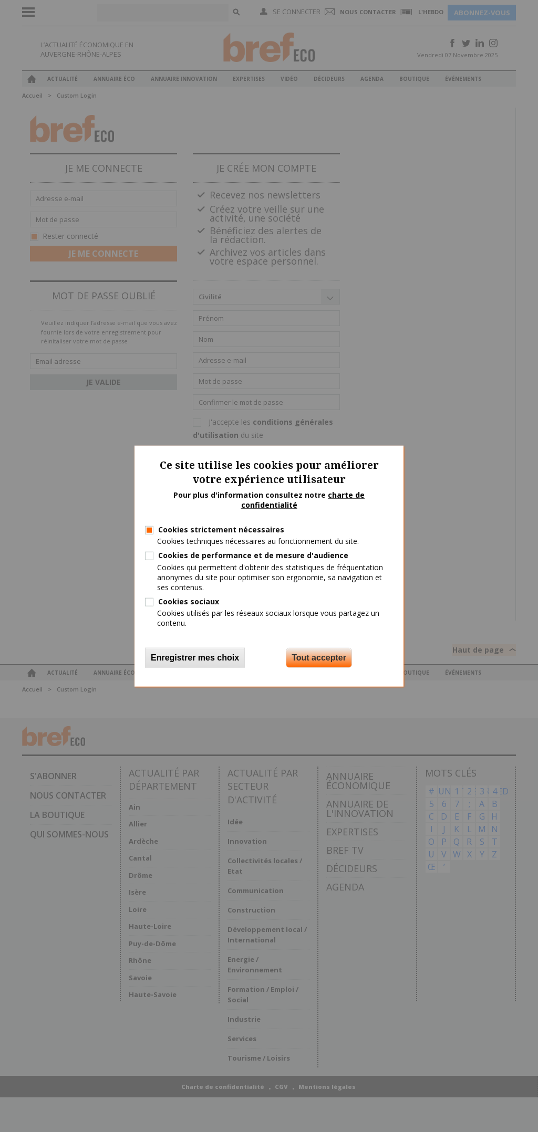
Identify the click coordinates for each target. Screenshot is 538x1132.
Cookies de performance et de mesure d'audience (253, 555)
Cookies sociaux (188, 601)
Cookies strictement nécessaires (221, 529)
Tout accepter (319, 657)
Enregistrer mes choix (195, 657)
